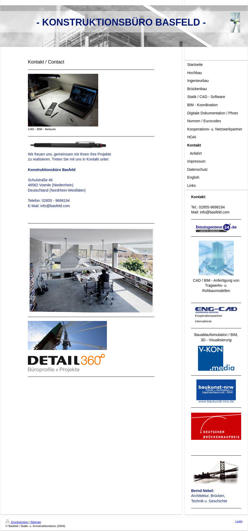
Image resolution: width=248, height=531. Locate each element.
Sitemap (35, 522)
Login (238, 521)
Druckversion (17, 522)
